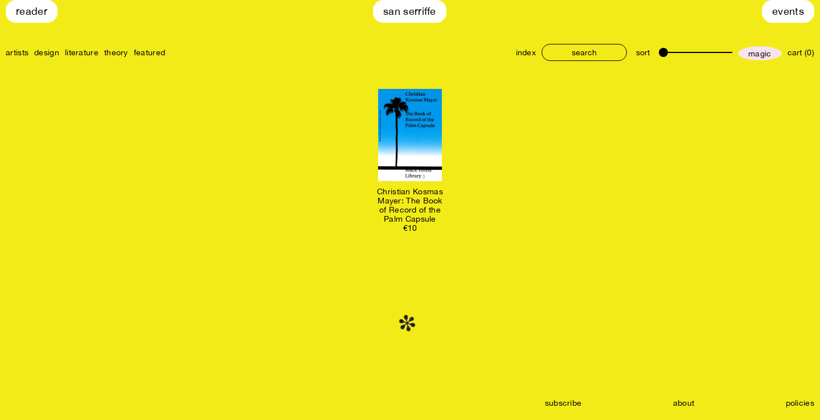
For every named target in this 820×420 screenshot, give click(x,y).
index (526, 52)
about (684, 402)
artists (17, 52)
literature (82, 52)
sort (643, 52)
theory (116, 52)
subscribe (563, 402)
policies (800, 402)
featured (149, 52)
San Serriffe (409, 11)
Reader (31, 11)
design (46, 52)
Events (788, 11)
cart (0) (801, 52)
